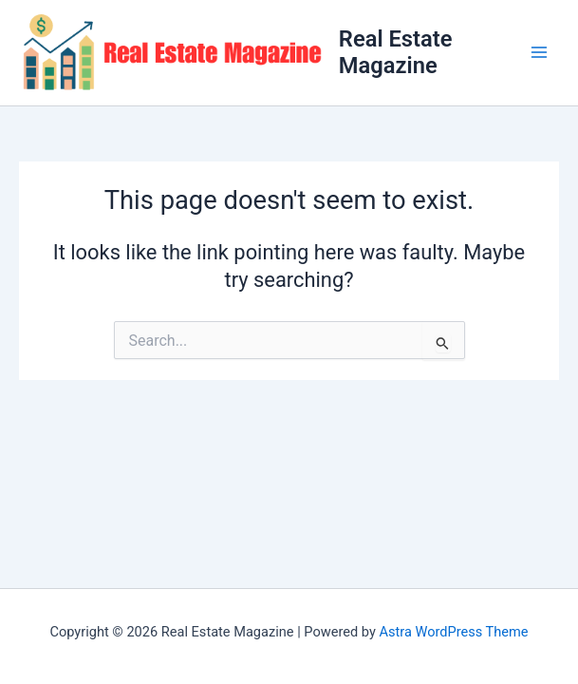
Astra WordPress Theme (453, 631)
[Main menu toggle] (539, 52)
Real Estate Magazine (396, 52)
